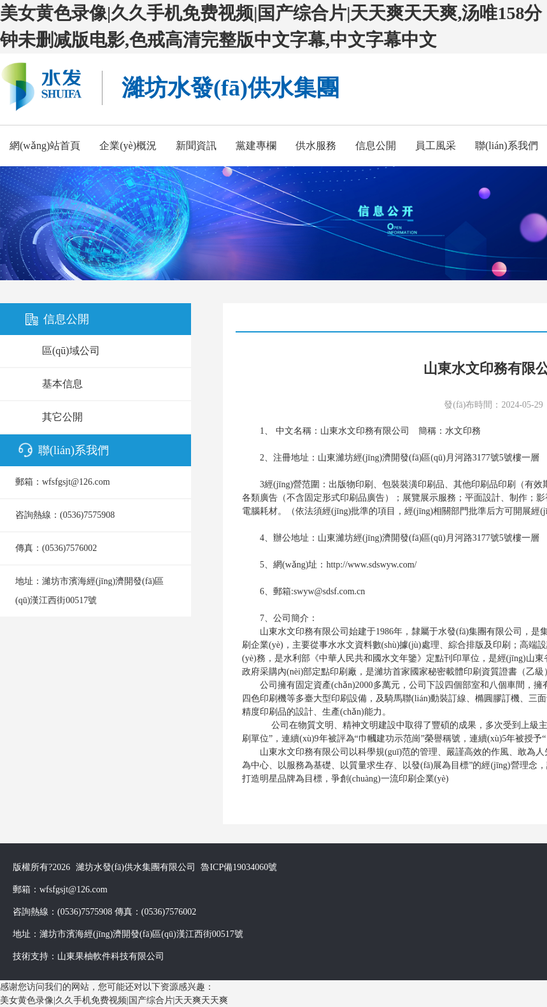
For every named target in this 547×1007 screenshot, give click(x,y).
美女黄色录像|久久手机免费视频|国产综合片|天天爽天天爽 (114, 1000)
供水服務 (315, 145)
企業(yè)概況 (128, 145)
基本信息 (62, 383)
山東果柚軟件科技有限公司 (110, 956)
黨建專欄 (256, 145)
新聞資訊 (196, 145)
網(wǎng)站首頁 (45, 145)
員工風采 (435, 145)
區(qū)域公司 (71, 350)
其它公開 (62, 416)
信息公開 (375, 145)
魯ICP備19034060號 (239, 867)
